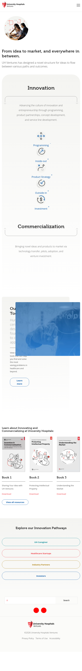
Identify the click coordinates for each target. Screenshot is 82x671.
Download (6, 494)
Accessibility (54, 638)
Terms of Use (42, 638)
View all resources (15, 502)
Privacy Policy (28, 638)
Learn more (19, 382)
